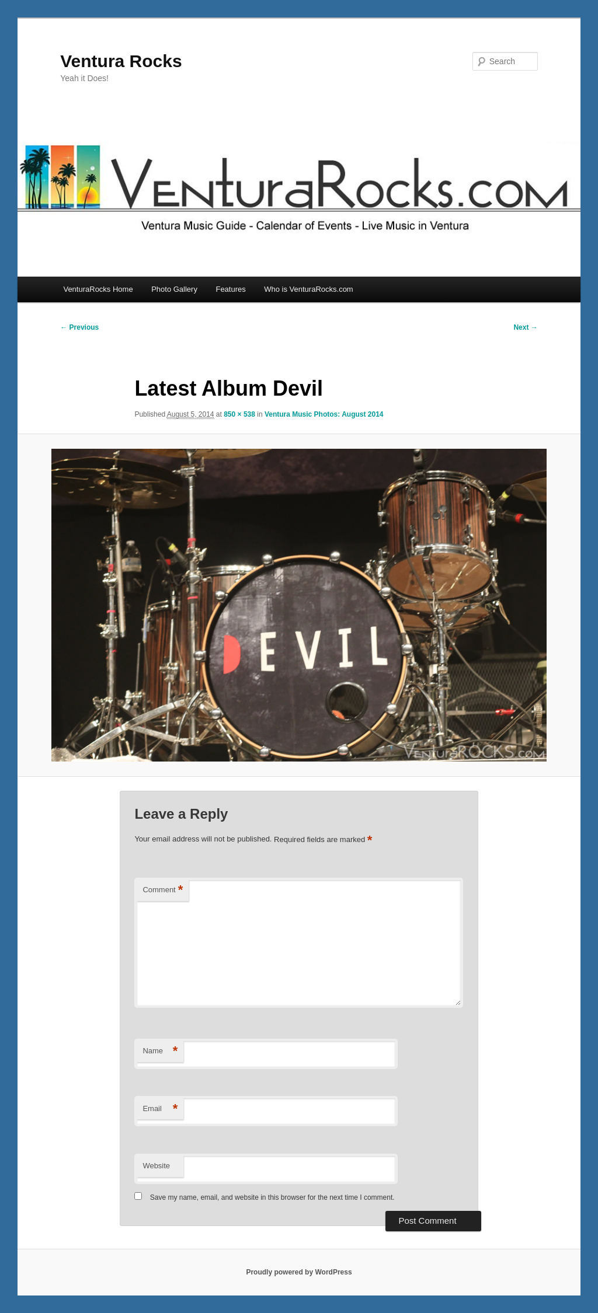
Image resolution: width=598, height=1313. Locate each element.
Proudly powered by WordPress (299, 1272)
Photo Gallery (174, 289)
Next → (525, 327)
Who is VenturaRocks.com (308, 289)
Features (230, 289)
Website (156, 1165)
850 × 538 (239, 414)
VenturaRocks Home (98, 289)
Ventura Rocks (121, 61)
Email (160, 1109)
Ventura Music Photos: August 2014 (324, 414)
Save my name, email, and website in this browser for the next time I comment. (272, 1197)
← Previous (79, 327)
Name (160, 1051)
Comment (162, 890)
